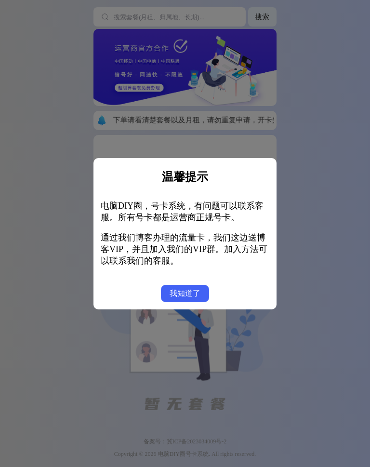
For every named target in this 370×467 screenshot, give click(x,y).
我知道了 (185, 293)
